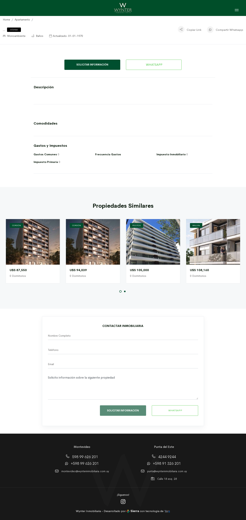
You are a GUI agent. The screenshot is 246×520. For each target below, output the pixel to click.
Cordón (16, 225)
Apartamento (22, 19)
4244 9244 (167, 457)
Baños (37, 36)
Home (6, 19)
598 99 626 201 (85, 457)
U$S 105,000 (139, 270)
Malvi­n (196, 225)
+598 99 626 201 (85, 463)
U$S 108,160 (199, 270)
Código (14, 29)
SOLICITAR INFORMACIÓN (92, 64)
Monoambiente (14, 36)
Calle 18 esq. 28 (167, 479)
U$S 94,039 (78, 270)
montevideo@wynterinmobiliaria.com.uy (85, 471)
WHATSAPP (153, 65)
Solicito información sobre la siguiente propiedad (123, 387)
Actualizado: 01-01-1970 (66, 36)
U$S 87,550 (18, 270)
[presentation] (73, 411)
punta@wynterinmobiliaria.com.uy (167, 471)
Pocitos (136, 225)
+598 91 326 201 (167, 463)
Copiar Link (194, 30)
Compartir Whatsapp (229, 30)
